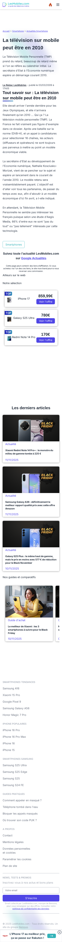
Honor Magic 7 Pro (14, 715)
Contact (7, 835)
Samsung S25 (11, 778)
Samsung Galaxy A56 (16, 708)
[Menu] (57, 5)
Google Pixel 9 (12, 701)
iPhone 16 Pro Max (14, 736)
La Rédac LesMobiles (14, 85)
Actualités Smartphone (37, 31)
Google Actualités (33, 258)
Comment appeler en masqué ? (22, 800)
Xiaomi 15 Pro (11, 695)
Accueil (6, 31)
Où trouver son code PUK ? (20, 820)
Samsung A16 (11, 688)
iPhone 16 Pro (11, 730)
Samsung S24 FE (13, 785)
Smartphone (18, 31)
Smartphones (13, 244)
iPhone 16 (9, 743)
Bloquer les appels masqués (20, 813)
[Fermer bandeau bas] (59, 932)
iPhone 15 (9, 750)
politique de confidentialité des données (30, 908)
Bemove (23, 927)
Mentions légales (13, 842)
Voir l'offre (45, 301)
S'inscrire (31, 898)
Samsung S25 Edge (15, 771)
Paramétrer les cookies (17, 859)
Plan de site (10, 866)
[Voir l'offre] (51, 936)
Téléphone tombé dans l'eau (20, 807)
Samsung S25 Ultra (15, 765)
